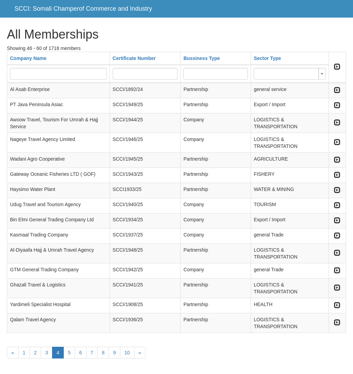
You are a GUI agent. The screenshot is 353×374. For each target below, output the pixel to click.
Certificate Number (134, 58)
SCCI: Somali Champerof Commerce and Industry (83, 8)
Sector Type (267, 58)
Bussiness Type (201, 58)
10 (127, 352)
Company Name (28, 58)
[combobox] (290, 74)
